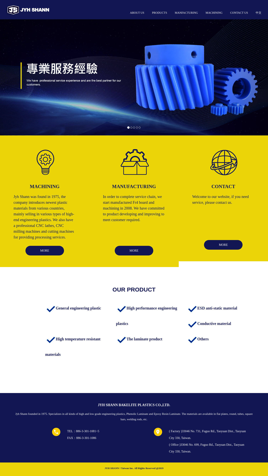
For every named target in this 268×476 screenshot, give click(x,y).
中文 (258, 12)
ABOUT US (137, 12)
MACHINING (214, 12)
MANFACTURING (186, 12)
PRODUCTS (159, 12)
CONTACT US (239, 12)
